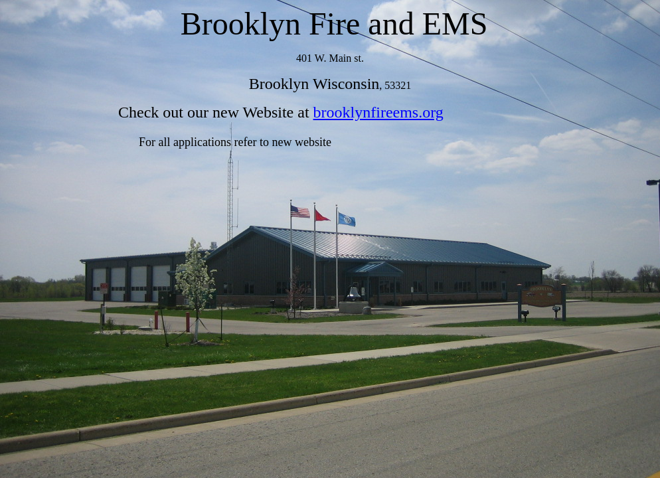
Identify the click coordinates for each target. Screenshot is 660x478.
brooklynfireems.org (378, 112)
